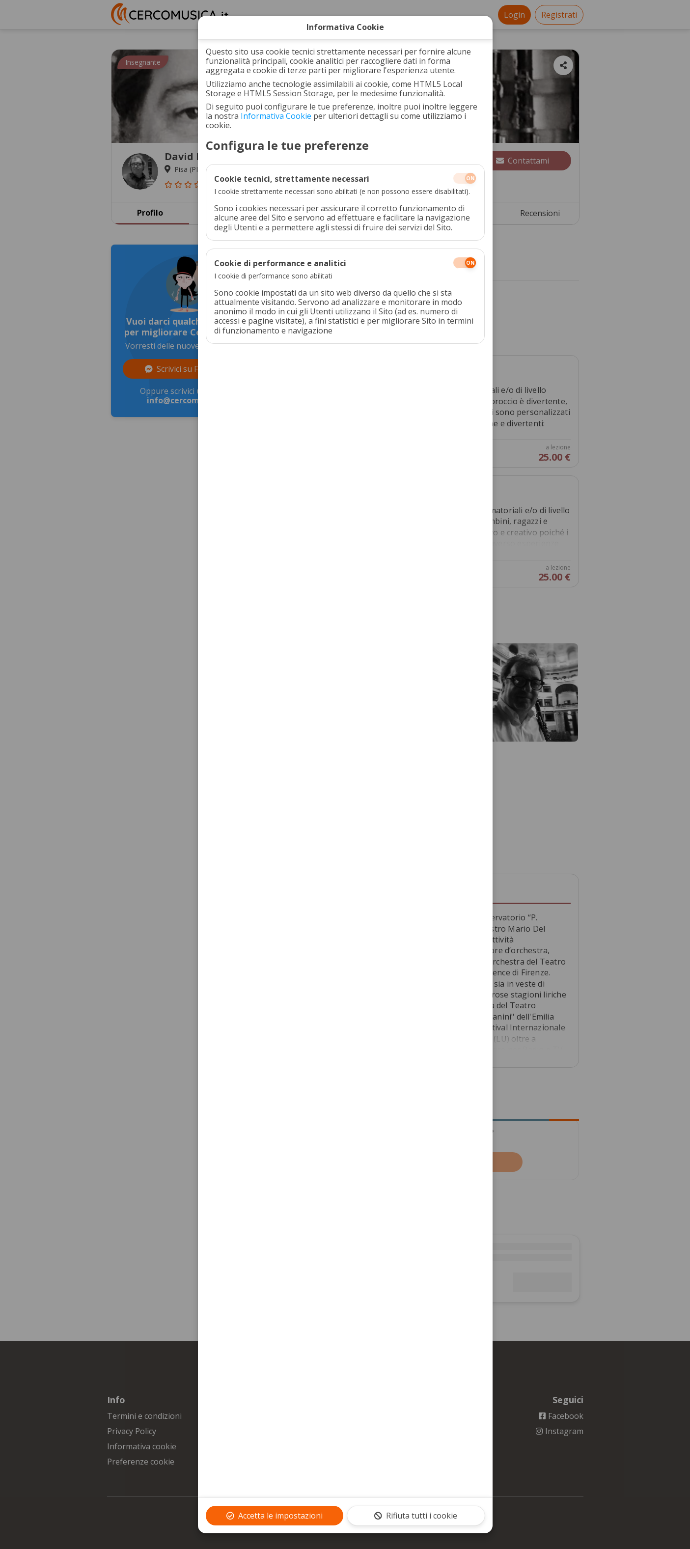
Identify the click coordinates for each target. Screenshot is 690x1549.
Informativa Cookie (276, 116)
